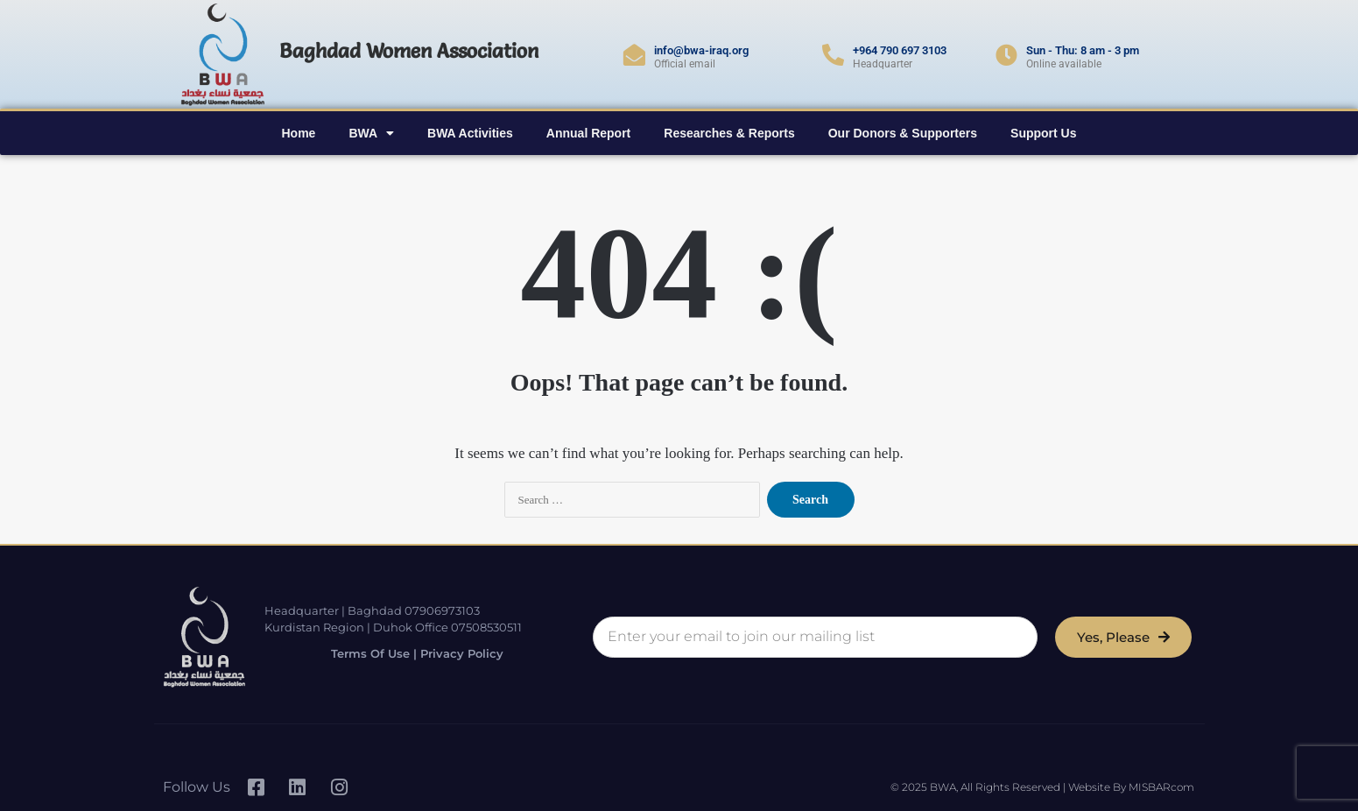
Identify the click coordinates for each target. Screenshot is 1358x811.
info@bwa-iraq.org (701, 50)
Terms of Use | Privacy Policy (407, 652)
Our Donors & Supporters (902, 133)
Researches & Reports (729, 133)
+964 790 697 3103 (899, 50)
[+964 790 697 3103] (833, 55)
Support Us (1043, 133)
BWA (371, 133)
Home (298, 133)
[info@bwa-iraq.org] (634, 55)
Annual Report (588, 133)
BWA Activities (470, 133)
